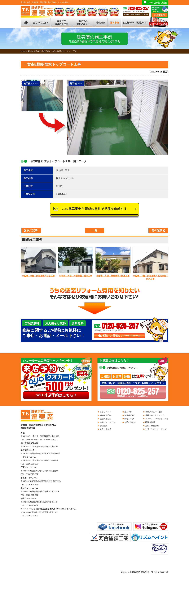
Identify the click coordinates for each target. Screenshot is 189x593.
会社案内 (100, 22)
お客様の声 (128, 22)
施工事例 (114, 22)
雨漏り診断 (150, 422)
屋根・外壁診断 (152, 426)
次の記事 (32, 230)
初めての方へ (105, 415)
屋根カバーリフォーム (154, 415)
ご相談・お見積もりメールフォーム (120, 335)
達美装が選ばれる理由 (61, 22)
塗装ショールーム (107, 422)
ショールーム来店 (158, 23)
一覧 (94, 230)
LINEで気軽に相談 (157, 2)
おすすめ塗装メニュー (83, 22)
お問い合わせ (130, 422)
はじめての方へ (41, 22)
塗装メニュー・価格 (154, 412)
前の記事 (157, 230)
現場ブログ (142, 22)
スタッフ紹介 (105, 429)
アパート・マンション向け (156, 419)
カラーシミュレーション (155, 429)
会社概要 (103, 426)
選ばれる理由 (105, 419)
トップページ (105, 412)
